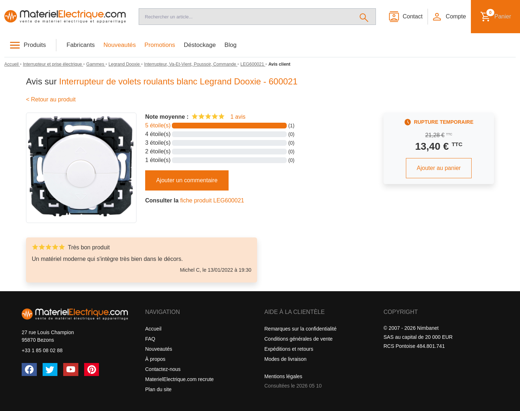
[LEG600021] (252, 64)
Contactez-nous (163, 369)
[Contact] (405, 16)
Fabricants (80, 44)
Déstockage (200, 44)
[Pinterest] (91, 369)
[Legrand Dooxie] (125, 64)
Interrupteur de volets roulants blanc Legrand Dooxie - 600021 (178, 81)
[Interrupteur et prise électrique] (53, 64)
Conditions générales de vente (298, 339)
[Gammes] (95, 64)
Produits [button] (35, 44)
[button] (449, 16)
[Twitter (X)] (50, 369)
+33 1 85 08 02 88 (42, 350)
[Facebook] (29, 369)
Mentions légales (283, 376)
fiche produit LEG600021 (212, 200)
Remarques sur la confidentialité (300, 329)
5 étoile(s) (157, 125)
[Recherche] (246, 16)
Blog (231, 44)
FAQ (150, 339)
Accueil (153, 329)
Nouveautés (120, 44)
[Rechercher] (364, 16)
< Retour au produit (50, 99)
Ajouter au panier (439, 168)
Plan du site (158, 389)
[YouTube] (70, 369)
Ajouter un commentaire (186, 180)
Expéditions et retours (288, 349)
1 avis (238, 117)
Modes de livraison (285, 359)
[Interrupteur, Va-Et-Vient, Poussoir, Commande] (190, 64)
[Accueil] (65, 16)
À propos (155, 359)
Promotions (159, 44)
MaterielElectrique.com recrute (179, 379)
